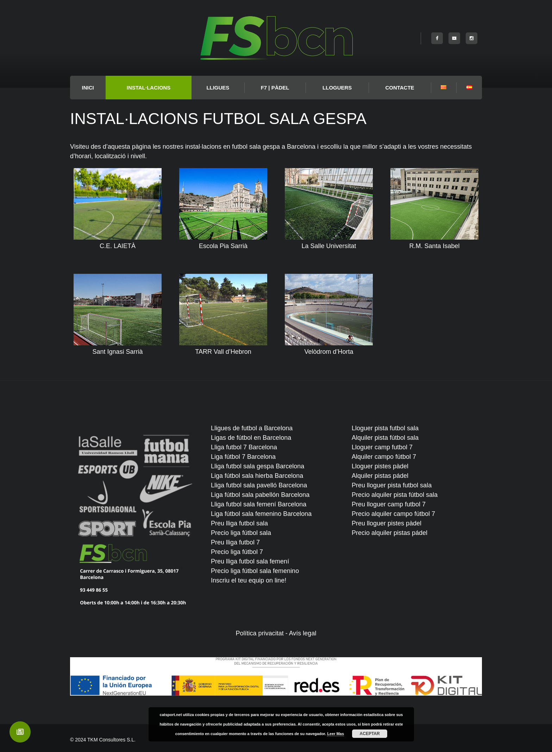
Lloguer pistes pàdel (380, 466)
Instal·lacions (149, 88)
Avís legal (302, 633)
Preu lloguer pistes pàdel (386, 523)
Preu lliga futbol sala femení (250, 561)
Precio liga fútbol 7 (237, 551)
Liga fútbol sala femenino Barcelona (261, 513)
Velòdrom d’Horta (328, 351)
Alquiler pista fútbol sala (385, 437)
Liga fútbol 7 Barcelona (243, 456)
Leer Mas (335, 734)
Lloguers (337, 88)
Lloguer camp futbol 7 (382, 447)
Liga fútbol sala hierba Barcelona (257, 475)
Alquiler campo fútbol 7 (384, 456)
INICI (88, 88)
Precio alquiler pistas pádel (389, 532)
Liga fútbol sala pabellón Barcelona (260, 494)
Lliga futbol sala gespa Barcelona (257, 466)
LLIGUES (217, 88)
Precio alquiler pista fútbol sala (395, 494)
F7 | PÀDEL (275, 88)
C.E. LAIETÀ (118, 245)
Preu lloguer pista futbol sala (392, 485)
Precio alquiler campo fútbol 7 (393, 513)
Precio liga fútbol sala (241, 532)
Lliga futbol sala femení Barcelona (258, 504)
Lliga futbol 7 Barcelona (244, 447)
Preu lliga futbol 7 (235, 542)
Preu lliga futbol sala (239, 523)
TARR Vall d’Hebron (223, 351)
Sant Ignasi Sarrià (117, 351)
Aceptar (370, 733)
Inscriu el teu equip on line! (248, 580)
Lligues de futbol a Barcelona (252, 428)
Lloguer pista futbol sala (385, 428)
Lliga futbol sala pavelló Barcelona (259, 485)
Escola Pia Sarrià (223, 245)
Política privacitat (260, 633)
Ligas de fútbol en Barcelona (251, 437)
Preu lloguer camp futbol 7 (389, 504)
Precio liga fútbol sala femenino (255, 570)
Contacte (399, 88)
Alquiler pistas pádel (380, 475)
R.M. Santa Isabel (434, 245)
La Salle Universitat (328, 245)
